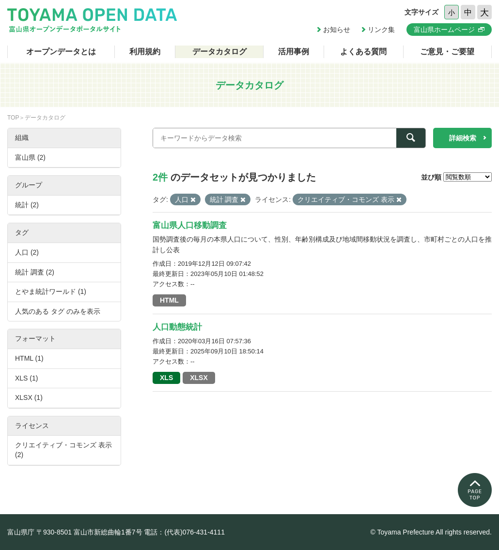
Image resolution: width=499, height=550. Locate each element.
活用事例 (293, 51)
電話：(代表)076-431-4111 (184, 532)
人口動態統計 (177, 327)
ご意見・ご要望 (447, 51)
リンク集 (381, 29)
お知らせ (336, 29)
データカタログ (219, 51)
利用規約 (144, 51)
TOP (13, 118)
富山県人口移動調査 (190, 225)
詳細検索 (462, 138)
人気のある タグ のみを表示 (57, 311)
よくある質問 (363, 51)
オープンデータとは (61, 51)
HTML (169, 300)
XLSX (199, 378)
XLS (166, 378)
